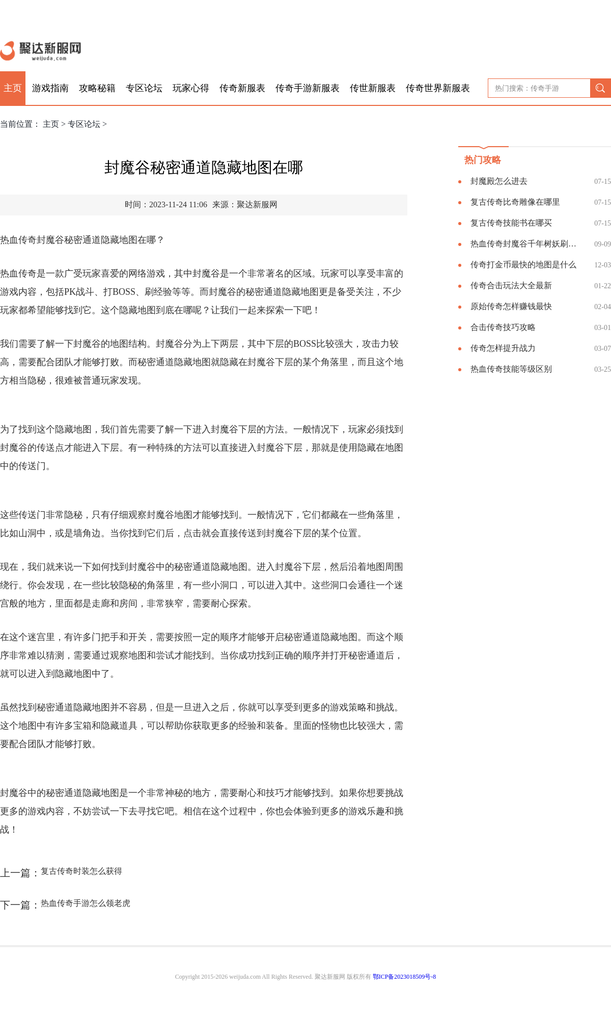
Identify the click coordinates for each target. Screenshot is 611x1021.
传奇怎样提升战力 (503, 348)
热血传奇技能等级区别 (511, 369)
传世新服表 (373, 88)
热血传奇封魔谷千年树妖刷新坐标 (527, 243)
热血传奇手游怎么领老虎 (85, 903)
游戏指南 (50, 88)
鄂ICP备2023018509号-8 (404, 976)
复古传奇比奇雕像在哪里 (515, 202)
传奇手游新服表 (307, 88)
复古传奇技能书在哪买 (511, 222)
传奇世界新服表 (438, 88)
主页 (13, 88)
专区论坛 (144, 88)
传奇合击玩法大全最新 (511, 285)
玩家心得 (191, 88)
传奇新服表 (242, 88)
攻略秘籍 (97, 88)
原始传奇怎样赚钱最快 (511, 306)
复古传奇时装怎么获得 (81, 871)
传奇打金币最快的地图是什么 (523, 264)
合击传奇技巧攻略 (503, 327)
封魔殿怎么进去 (498, 181)
